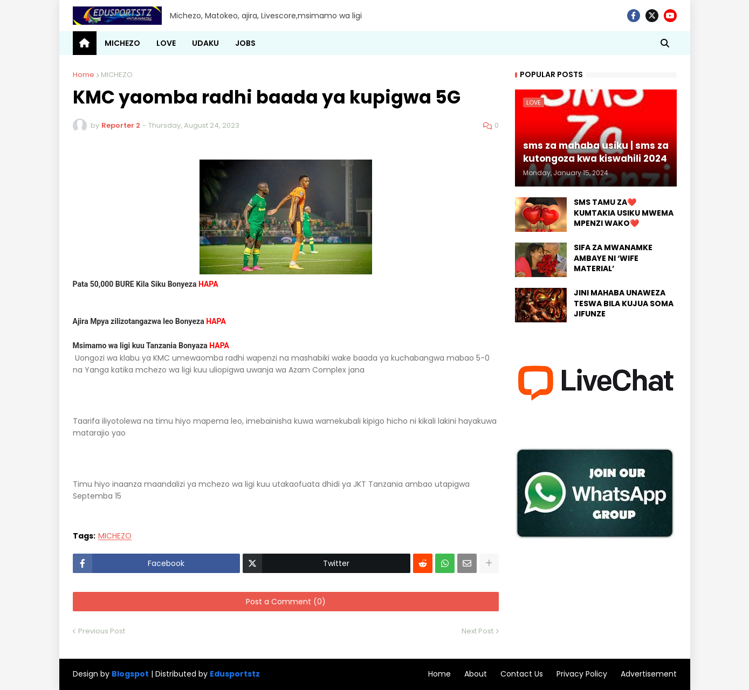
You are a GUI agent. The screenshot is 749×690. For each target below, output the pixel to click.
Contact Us (521, 673)
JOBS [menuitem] (245, 43)
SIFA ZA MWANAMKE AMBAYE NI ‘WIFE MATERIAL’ (613, 258)
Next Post (477, 630)
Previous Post (101, 630)
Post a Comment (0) (286, 601)
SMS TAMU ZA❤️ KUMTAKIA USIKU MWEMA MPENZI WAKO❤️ (624, 213)
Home (83, 75)
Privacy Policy (581, 673)
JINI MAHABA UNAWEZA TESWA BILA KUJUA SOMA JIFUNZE (624, 303)
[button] (665, 43)
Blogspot (130, 674)
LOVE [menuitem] (166, 43)
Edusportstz (235, 673)
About (475, 673)
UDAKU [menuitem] (205, 43)
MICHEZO (117, 75)
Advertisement (649, 673)
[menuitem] (85, 43)
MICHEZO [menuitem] (122, 43)
